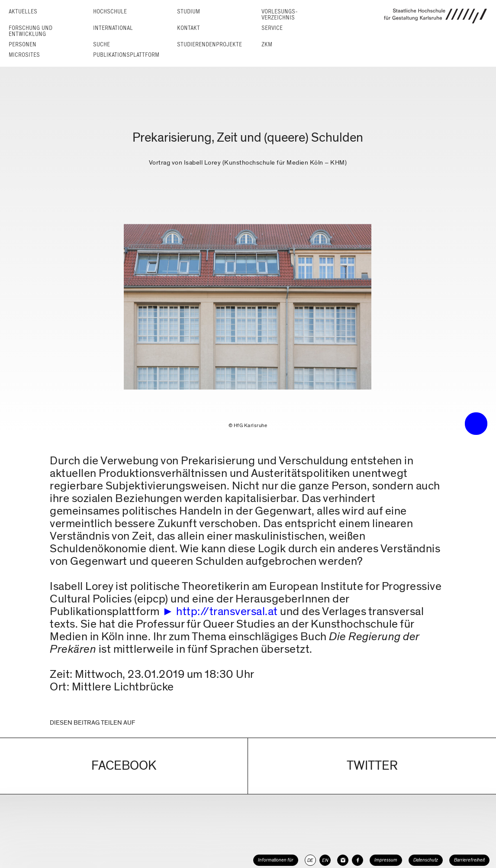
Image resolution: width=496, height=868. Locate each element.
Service (272, 28)
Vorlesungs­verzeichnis (279, 14)
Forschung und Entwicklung (30, 31)
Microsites (24, 54)
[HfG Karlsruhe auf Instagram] (342, 860)
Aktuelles (23, 11)
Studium (188, 11)
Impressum (385, 860)
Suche (101, 44)
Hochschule (110, 11)
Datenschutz (425, 860)
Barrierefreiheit (469, 860)
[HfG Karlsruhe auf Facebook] (357, 860)
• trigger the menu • (476, 423)
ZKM (266, 44)
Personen (22, 44)
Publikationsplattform (126, 54)
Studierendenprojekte (209, 44)
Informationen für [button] (275, 860)
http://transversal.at (227, 611)
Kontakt (188, 28)
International (113, 28)
